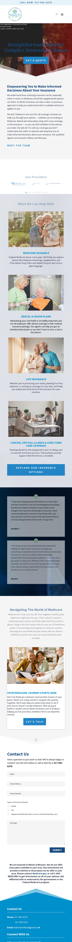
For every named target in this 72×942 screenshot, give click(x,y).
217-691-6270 (21, 917)
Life (12, 810)
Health (13, 806)
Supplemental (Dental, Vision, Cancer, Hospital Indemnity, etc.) (34, 814)
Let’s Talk (35, 721)
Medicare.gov (39, 873)
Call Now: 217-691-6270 (36, 2)
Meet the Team (18, 145)
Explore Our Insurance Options (36, 469)
